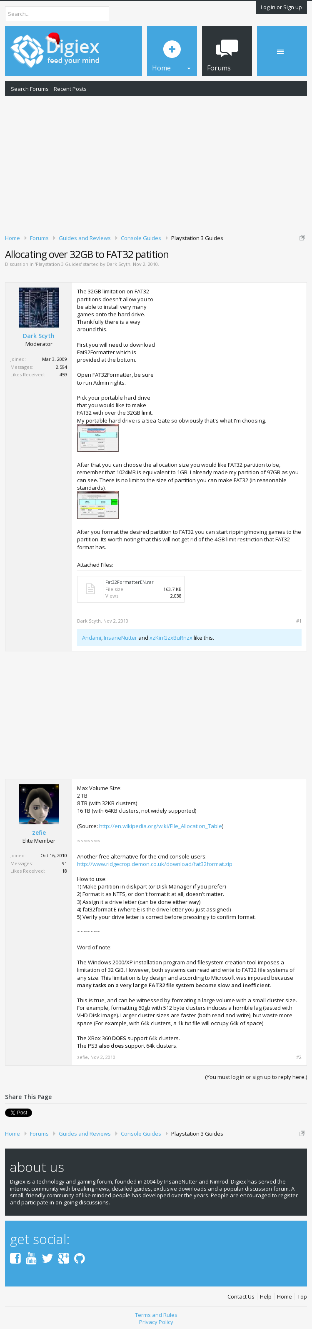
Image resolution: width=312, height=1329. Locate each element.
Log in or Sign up (281, 7)
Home (284, 1296)
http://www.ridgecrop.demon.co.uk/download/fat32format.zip (154, 864)
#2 (299, 1057)
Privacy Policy (156, 1322)
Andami (91, 637)
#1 (299, 621)
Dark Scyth (118, 264)
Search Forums (30, 89)
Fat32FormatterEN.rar (129, 582)
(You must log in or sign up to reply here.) (256, 1077)
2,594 (61, 367)
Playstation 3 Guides (58, 264)
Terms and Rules (156, 1315)
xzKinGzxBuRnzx (171, 637)
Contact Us (241, 1296)
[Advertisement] (156, 163)
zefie (39, 832)
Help (266, 1296)
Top (302, 1296)
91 (64, 863)
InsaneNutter (120, 637)
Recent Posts (70, 89)
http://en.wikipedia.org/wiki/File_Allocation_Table (160, 826)
